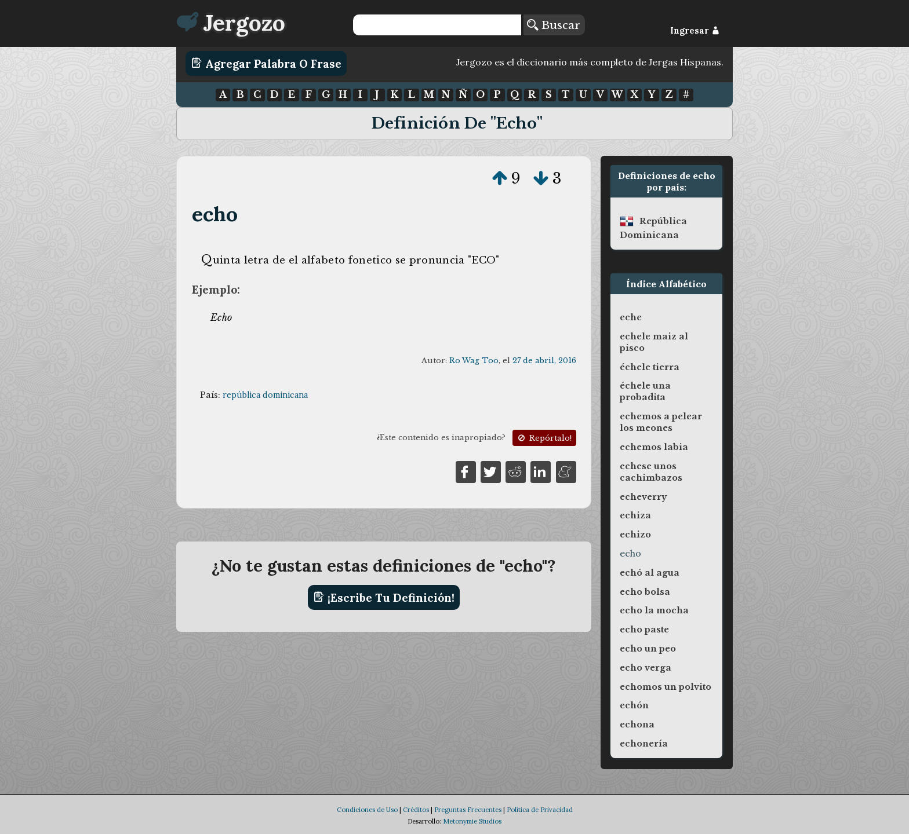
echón (634, 705)
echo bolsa (645, 592)
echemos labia (654, 447)
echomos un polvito (665, 687)
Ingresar (694, 30)
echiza (635, 515)
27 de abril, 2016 (544, 360)
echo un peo (648, 648)
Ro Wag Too (474, 360)
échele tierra (649, 367)
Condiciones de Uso (367, 810)
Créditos (416, 810)
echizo (635, 534)
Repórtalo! (544, 438)
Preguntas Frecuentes (467, 810)
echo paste (644, 629)
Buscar (553, 25)
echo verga (645, 668)
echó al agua (649, 573)
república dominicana (265, 395)
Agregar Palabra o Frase (266, 63)
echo (215, 214)
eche (631, 317)
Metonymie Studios (472, 821)
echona (637, 724)
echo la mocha (654, 610)
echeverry (643, 497)
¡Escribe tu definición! (384, 597)
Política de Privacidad (540, 810)
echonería (644, 743)
